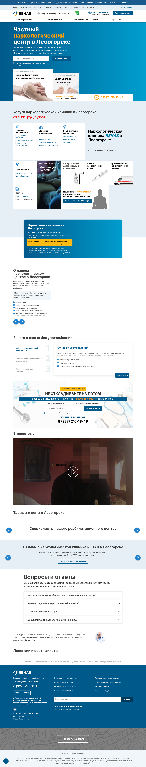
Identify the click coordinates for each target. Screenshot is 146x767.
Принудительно (45, 145)
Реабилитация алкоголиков (107, 678)
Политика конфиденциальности (25, 714)
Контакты (90, 7)
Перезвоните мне (123, 13)
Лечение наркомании (21, 131)
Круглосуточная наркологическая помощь (119, 166)
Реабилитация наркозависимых (21, 144)
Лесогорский (127, 7)
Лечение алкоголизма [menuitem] (52, 20)
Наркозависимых (69, 136)
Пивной (55, 145)
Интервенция (26, 7)
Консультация (61, 58)
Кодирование (22, 170)
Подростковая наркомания (21, 137)
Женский (42, 142)
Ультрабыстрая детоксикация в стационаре (71, 166)
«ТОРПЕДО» (28, 173)
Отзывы (48, 7)
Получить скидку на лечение (73, 561)
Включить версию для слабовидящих (28, 678)
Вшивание (19, 173)
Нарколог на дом (21, 196)
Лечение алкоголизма (45, 132)
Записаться (122, 375)
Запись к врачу (22, 693)
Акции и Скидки (78, 7)
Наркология (116, 20)
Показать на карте (73, 738)
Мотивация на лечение (47, 168)
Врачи (15, 7)
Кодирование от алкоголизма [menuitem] (86, 20)
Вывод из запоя (45, 139)
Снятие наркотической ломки (94, 166)
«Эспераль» (24, 176)
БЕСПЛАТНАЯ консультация (77, 201)
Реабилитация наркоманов (66, 686)
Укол (17, 176)
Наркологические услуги (24, 199)
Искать (127, 699)
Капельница (51, 142)
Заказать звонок (93, 408)
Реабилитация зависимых (70, 132)
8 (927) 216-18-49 (120, 2)
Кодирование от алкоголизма (108, 682)
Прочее (19, 193)
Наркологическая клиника (65, 678)
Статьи (66, 7)
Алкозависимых (69, 139)
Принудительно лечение (24, 140)
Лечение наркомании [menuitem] (22, 20)
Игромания (67, 142)
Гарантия (57, 7)
